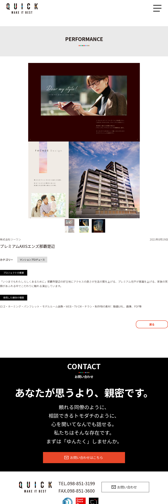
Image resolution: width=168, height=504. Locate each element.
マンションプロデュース (32, 259)
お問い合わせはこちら (86, 457)
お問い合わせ (127, 487)
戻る (152, 324)
